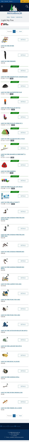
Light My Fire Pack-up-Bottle (10, 108)
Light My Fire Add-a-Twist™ (10, 202)
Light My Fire (19, 17)
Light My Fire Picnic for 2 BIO (10, 315)
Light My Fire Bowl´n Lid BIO (10, 361)
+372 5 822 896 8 (14, 434)
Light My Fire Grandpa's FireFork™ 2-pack (13, 155)
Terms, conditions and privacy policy (14, 437)
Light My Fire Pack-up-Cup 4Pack (11, 187)
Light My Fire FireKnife (8, 61)
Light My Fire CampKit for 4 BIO (11, 284)
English (10, 1)
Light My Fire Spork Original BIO (12, 392)
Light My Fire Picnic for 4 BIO (10, 299)
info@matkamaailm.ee (14, 432)
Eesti (2, 1)
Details (23, 39)
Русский (6, 1)
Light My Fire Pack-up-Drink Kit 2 (12, 123)
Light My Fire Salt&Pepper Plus (11, 92)
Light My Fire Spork (7, 46)
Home (8, 17)
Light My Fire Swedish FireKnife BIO (12, 252)
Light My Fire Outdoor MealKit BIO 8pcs (14, 330)
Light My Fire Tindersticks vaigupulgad (14, 77)
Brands (13, 17)
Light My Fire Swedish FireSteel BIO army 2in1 (12, 235)
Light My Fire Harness (8, 171)
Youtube (17, 426)
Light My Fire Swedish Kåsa (10, 377)
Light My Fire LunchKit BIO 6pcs (11, 346)
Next (20, 31)
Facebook (3, 426)
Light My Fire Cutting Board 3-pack (13, 139)
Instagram (10, 426)
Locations (14, 435)
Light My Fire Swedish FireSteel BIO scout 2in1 (12, 218)
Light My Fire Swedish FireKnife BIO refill (12, 267)
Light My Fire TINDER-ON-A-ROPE (11, 408)
